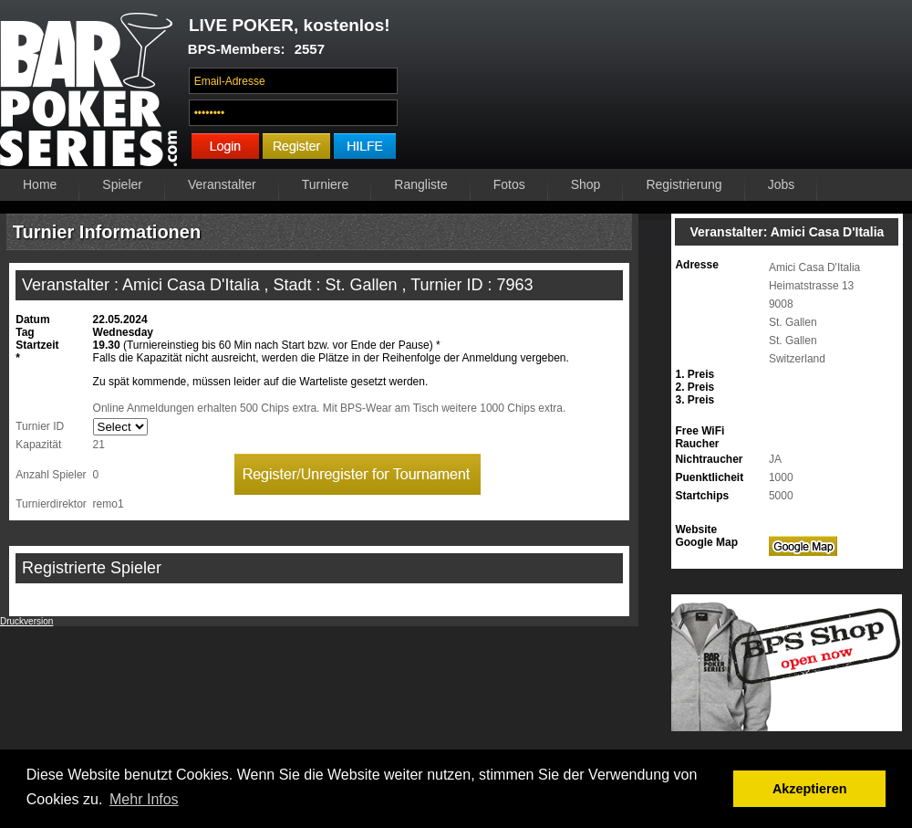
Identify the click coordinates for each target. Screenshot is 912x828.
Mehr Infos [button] (144, 799)
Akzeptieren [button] (809, 788)
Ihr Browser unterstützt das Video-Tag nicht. (660, 88)
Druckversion (26, 621)
